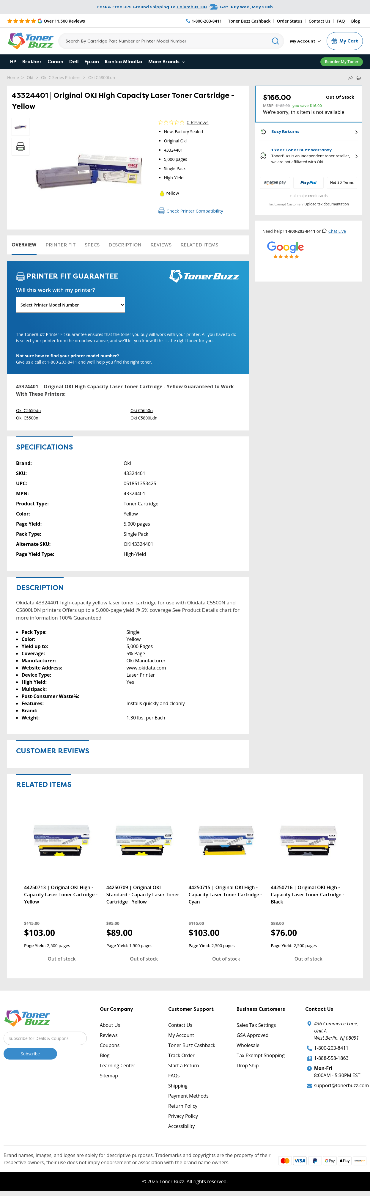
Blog (355, 21)
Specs (92, 245)
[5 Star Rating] (46, 21)
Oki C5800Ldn (101, 77)
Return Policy (182, 1106)
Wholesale (248, 1045)
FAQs (174, 1075)
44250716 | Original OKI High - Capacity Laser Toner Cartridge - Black (307, 894)
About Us (110, 1025)
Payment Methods (188, 1096)
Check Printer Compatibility (190, 211)
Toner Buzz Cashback (249, 21)
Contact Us (319, 21)
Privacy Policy (183, 1116)
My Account (305, 41)
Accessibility (181, 1126)
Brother (32, 62)
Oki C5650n (141, 410)
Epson (91, 62)
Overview (24, 245)
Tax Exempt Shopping (260, 1055)
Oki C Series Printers (60, 77)
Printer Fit (60, 245)
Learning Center (117, 1065)
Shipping (178, 1085)
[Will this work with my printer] (70, 305)
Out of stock (61, 958)
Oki (30, 77)
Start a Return (183, 1065)
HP (13, 62)
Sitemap (109, 1075)
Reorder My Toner (341, 61)
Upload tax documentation (327, 204)
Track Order (181, 1055)
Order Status (289, 21)
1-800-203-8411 (331, 1048)
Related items (199, 245)
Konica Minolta (123, 62)
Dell (73, 62)
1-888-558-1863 (331, 1058)
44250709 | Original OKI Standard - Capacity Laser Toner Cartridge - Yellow (142, 894)
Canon (55, 62)
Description (124, 245)
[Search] (171, 41)
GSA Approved (252, 1035)
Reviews (160, 245)
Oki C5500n (27, 418)
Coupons (109, 1045)
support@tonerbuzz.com (341, 1085)
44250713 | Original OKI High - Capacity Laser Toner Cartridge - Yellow (60, 894)
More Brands (166, 62)
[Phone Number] (204, 21)
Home (13, 77)
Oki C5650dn (28, 410)
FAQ (341, 21)
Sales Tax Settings (256, 1025)
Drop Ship (248, 1065)
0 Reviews (197, 122)
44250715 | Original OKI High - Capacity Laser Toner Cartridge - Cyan (225, 894)
